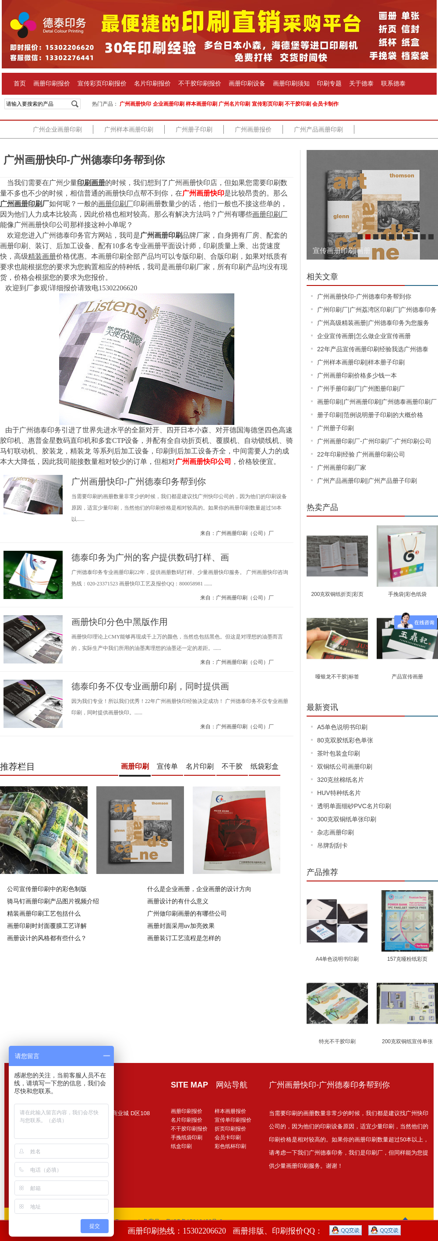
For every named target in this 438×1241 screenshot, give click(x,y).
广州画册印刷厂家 (341, 467)
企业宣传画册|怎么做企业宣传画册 (364, 335)
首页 (20, 83)
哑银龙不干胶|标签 (337, 677)
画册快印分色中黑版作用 (119, 622)
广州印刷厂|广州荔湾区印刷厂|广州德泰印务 (377, 309)
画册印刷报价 (51, 83)
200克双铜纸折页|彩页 (337, 594)
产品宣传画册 (407, 677)
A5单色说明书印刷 (342, 727)
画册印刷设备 (247, 83)
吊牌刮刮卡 (332, 845)
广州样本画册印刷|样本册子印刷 (361, 362)
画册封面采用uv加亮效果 (181, 926)
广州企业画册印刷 (57, 129)
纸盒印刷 (181, 1146)
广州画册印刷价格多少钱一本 (357, 375)
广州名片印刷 (234, 104)
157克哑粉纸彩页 (407, 959)
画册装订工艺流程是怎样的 (184, 938)
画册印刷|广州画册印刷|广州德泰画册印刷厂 (377, 401)
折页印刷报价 (230, 1129)
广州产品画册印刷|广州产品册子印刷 (367, 480)
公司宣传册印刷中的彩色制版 (47, 889)
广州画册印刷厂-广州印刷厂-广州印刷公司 (374, 441)
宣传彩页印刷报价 (102, 83)
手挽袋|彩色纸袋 (407, 594)
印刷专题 (329, 83)
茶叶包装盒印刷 (338, 753)
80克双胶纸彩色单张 (345, 740)
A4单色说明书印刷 (337, 959)
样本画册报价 (230, 1111)
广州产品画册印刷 (318, 129)
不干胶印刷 (298, 104)
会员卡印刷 (228, 1137)
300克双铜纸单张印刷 (346, 819)
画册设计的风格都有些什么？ (47, 938)
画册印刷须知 (291, 83)
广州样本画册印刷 (128, 129)
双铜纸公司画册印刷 (344, 766)
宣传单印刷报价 (233, 1120)
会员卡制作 (325, 104)
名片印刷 (200, 766)
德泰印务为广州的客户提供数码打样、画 (150, 557)
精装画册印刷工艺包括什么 (44, 913)
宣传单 (167, 766)
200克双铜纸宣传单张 (407, 1041)
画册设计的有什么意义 (177, 901)
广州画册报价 (253, 129)
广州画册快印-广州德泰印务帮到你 (84, 160)
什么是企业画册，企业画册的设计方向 (199, 889)
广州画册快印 (135, 104)
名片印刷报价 (152, 83)
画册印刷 (135, 766)
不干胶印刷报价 (199, 83)
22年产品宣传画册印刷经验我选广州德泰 (372, 349)
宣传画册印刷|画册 (342, 250)
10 (431, 236)
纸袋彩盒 (265, 766)
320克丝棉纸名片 (340, 779)
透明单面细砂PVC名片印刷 (354, 806)
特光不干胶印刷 (337, 1041)
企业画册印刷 (168, 104)
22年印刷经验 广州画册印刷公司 (361, 454)
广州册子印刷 (194, 129)
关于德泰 (361, 83)
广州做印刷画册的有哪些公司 (187, 913)
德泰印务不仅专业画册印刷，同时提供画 (150, 686)
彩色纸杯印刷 (230, 1146)
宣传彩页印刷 (267, 104)
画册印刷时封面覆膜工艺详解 (47, 926)
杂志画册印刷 (335, 832)
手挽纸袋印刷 (186, 1137)
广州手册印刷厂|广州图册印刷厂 (361, 388)
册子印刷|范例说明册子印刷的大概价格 (370, 414)
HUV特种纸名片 (339, 792)
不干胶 (232, 766)
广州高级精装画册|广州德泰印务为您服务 (373, 322)
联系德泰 (393, 83)
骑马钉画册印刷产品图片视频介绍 (53, 901)
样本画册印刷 (201, 104)
